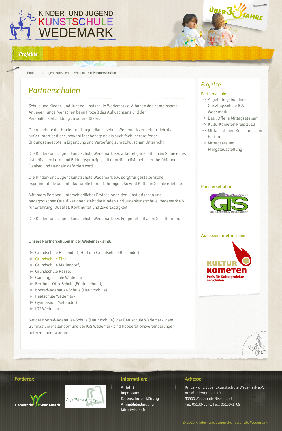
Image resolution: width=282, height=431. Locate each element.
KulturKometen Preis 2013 (231, 124)
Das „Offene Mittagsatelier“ (233, 118)
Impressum (130, 393)
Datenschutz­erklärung (140, 398)
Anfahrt (127, 387)
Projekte (28, 54)
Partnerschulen (214, 93)
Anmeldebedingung (137, 404)
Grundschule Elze (51, 258)
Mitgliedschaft (133, 409)
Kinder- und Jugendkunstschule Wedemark (58, 73)
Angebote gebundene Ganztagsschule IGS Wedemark (227, 105)
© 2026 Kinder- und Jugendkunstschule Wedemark (225, 422)
